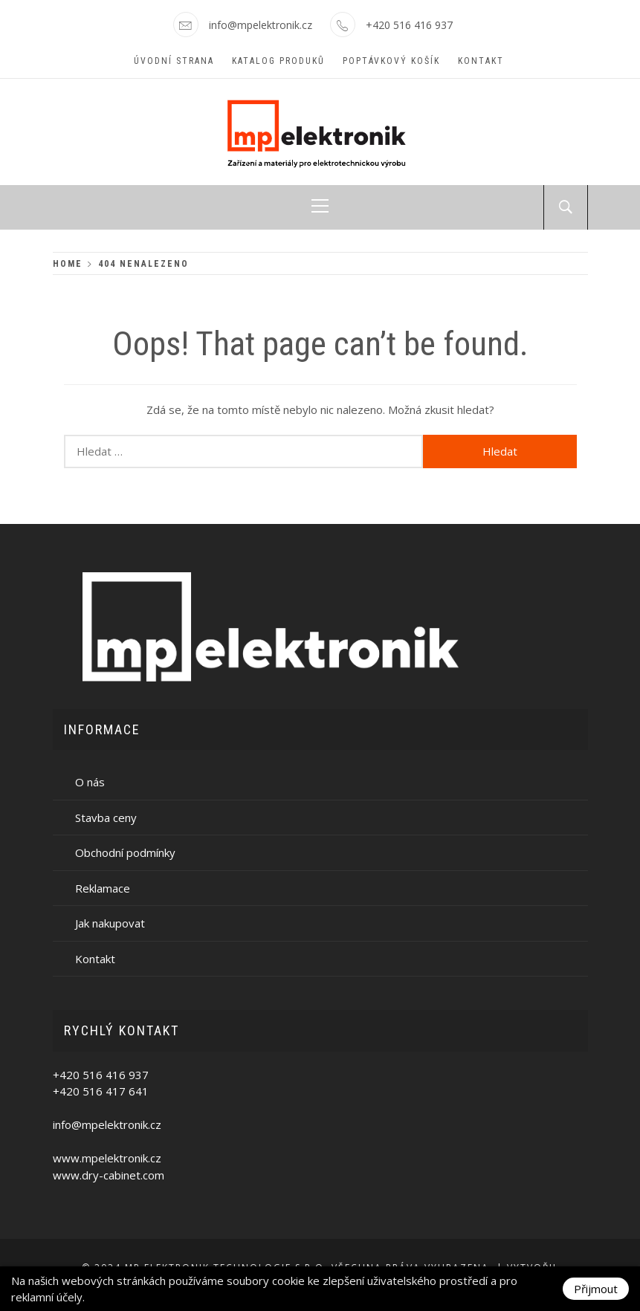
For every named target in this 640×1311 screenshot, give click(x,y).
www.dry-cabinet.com (108, 1175)
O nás (90, 781)
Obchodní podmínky (125, 852)
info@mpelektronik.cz (260, 25)
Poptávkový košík (391, 61)
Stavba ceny (106, 817)
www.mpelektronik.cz (107, 1157)
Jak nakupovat (110, 923)
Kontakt (481, 61)
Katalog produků (278, 61)
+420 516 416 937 (409, 25)
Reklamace (102, 888)
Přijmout (596, 1288)
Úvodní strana (174, 61)
